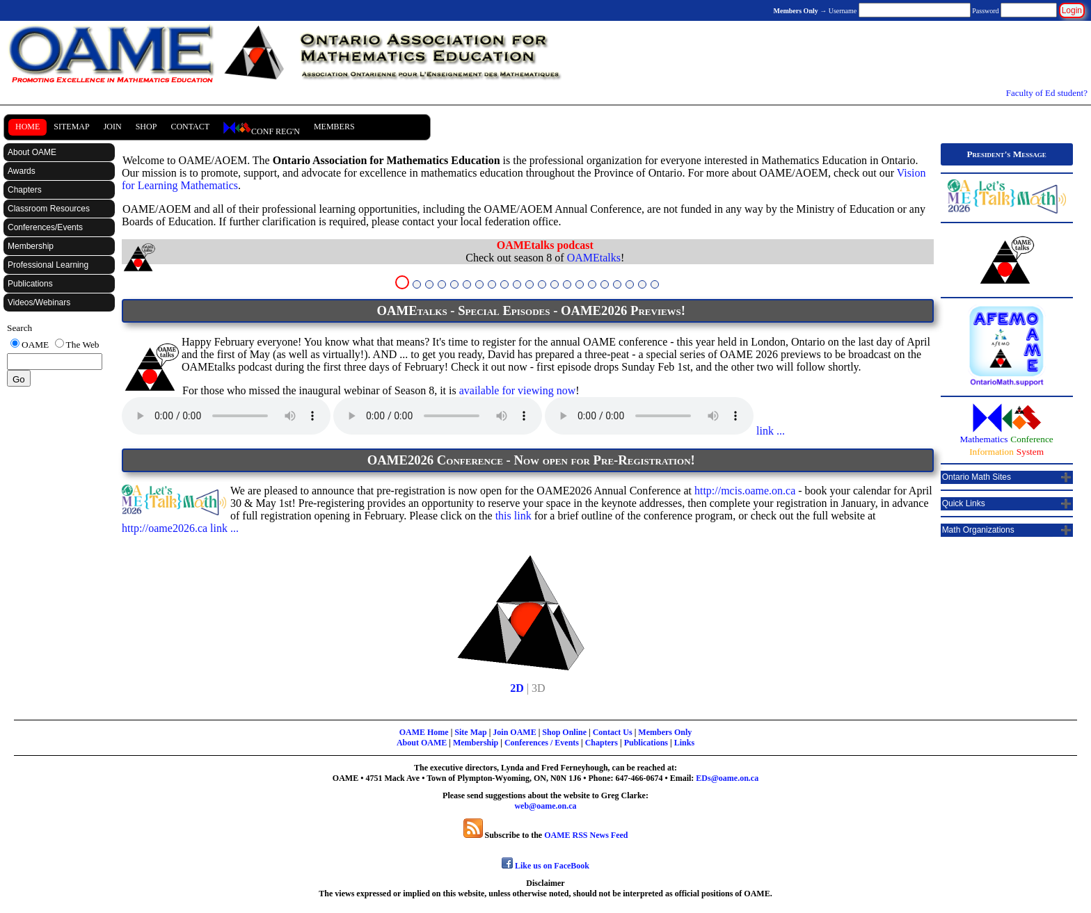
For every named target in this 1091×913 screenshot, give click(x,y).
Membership (31, 246)
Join (113, 126)
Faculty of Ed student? (1047, 93)
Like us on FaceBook (545, 866)
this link (513, 516)
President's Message (1006, 154)
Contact (189, 126)
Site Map (470, 732)
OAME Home (424, 732)
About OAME (32, 152)
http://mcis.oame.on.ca (744, 490)
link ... (769, 431)
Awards (21, 171)
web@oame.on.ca (545, 806)
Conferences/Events (45, 227)
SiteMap (71, 126)
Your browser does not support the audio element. (226, 416)
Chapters (25, 190)
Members (334, 126)
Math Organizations (978, 530)
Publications (30, 284)
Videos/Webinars (39, 302)
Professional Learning (48, 265)
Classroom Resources (49, 208)
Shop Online (564, 732)
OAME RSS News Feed (586, 835)
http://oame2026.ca (164, 528)
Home (27, 126)
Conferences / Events (541, 743)
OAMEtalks (594, 258)
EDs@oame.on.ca (727, 778)
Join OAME (514, 732)
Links (684, 743)
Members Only (665, 732)
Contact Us (612, 732)
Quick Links (963, 503)
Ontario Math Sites (976, 477)
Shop (146, 126)
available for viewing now (517, 390)
